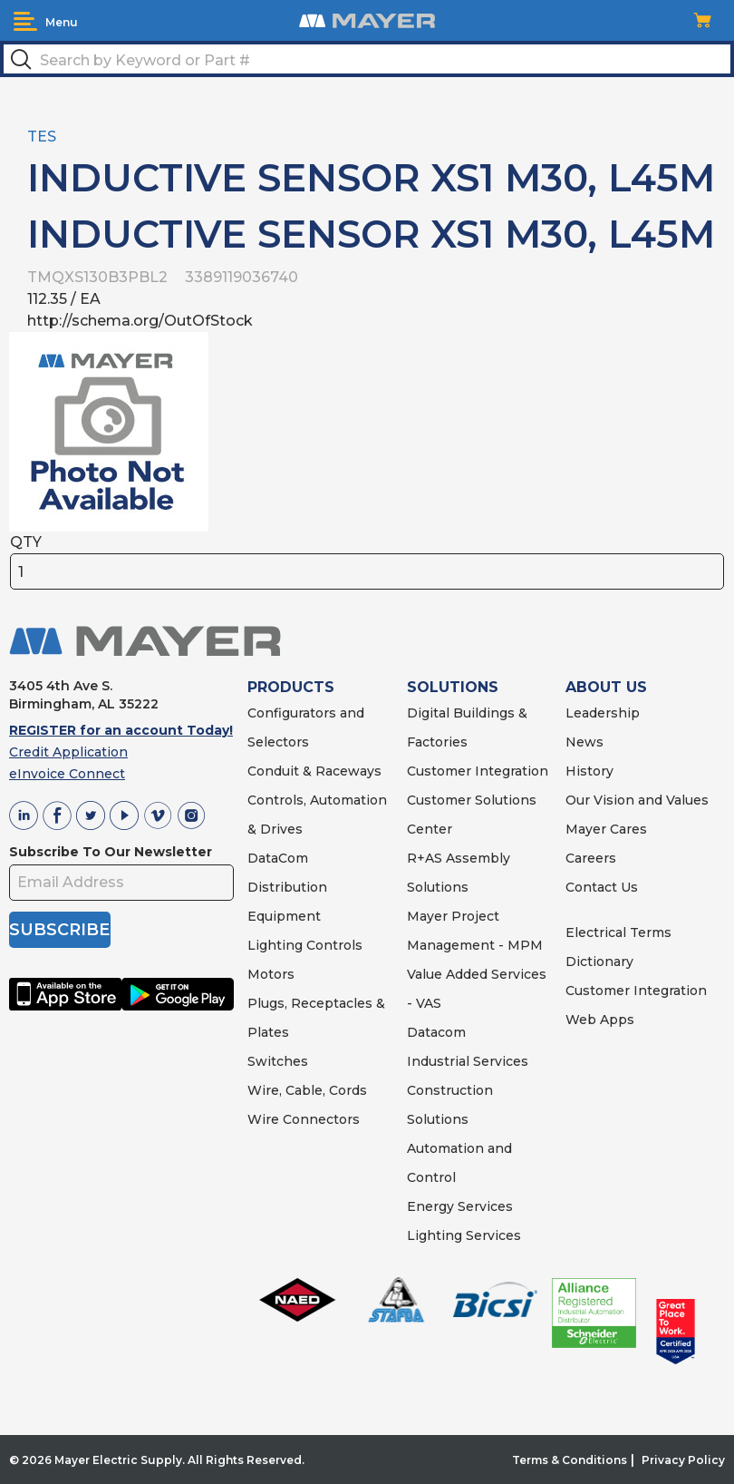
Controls (332, 945)
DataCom (277, 858)
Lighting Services (464, 1235)
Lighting (275, 945)
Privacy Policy (683, 1460)
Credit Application (68, 752)
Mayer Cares (606, 829)
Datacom (436, 1032)
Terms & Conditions (569, 1460)
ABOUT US (606, 687)
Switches (277, 1061)
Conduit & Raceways (314, 771)
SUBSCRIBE (59, 930)
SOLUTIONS (452, 687)
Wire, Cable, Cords (307, 1090)
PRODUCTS (290, 687)
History (589, 771)
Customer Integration (477, 771)
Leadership (602, 713)
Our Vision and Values (637, 800)
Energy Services (460, 1206)
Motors (271, 974)
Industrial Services (467, 1061)
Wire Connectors (303, 1119)
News (584, 742)
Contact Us (601, 887)
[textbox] (367, 58)
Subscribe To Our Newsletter (110, 852)
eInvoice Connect (67, 774)
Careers (590, 858)
